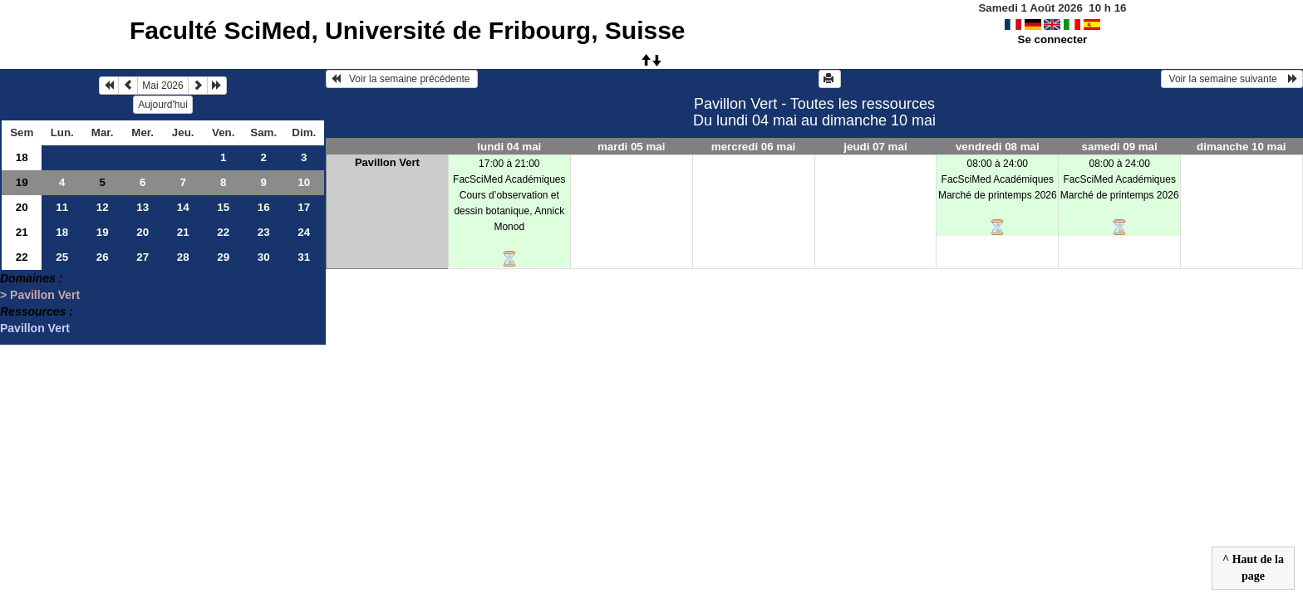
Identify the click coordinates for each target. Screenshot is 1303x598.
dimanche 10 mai (1241, 146)
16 (264, 207)
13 (142, 207)
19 (22, 182)
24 (303, 232)
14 (183, 207)
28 (183, 257)
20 (22, 207)
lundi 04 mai (509, 146)
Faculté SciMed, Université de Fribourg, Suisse (408, 30)
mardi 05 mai (631, 146)
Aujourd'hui (163, 104)
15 (223, 207)
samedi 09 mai (1120, 146)
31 (303, 257)
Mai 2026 (162, 85)
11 (62, 207)
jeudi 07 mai (875, 146)
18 (22, 157)
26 (102, 257)
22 (223, 232)
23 (264, 232)
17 (303, 207)
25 (62, 257)
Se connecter (1053, 39)
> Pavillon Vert (40, 294)
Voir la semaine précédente (402, 79)
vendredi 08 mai (998, 146)
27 (142, 257)
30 (264, 257)
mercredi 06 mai (753, 146)
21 (22, 232)
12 (102, 207)
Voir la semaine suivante (1232, 79)
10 (303, 182)
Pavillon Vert (35, 328)
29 (223, 257)
